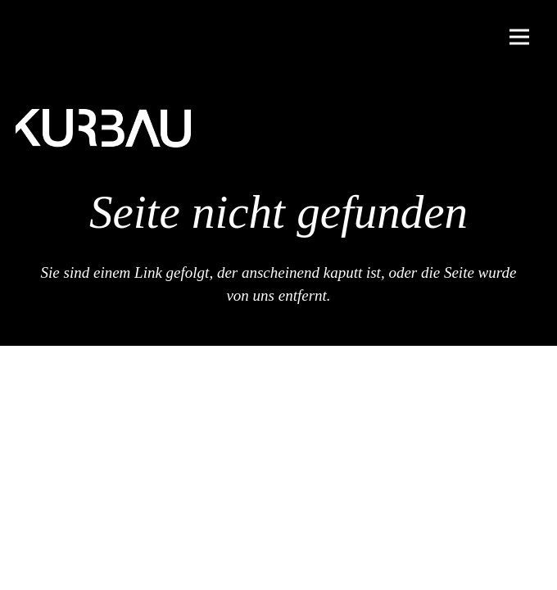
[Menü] (519, 36)
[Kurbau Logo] (103, 128)
